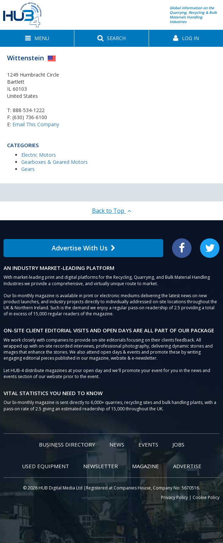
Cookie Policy (206, 497)
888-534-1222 (29, 110)
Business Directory (67, 444)
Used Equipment (45, 466)
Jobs (178, 444)
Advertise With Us (83, 248)
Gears (28, 169)
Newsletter (100, 466)
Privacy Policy (174, 497)
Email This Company (35, 124)
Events (148, 444)
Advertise (187, 466)
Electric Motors (38, 154)
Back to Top (111, 211)
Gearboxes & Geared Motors (54, 162)
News (116, 444)
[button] (37, 38)
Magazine (145, 466)
